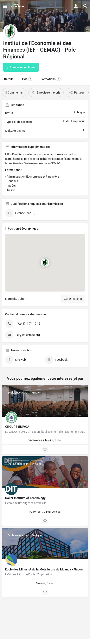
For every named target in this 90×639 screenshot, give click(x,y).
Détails (8, 79)
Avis (27, 79)
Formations (50, 79)
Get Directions (73, 298)
